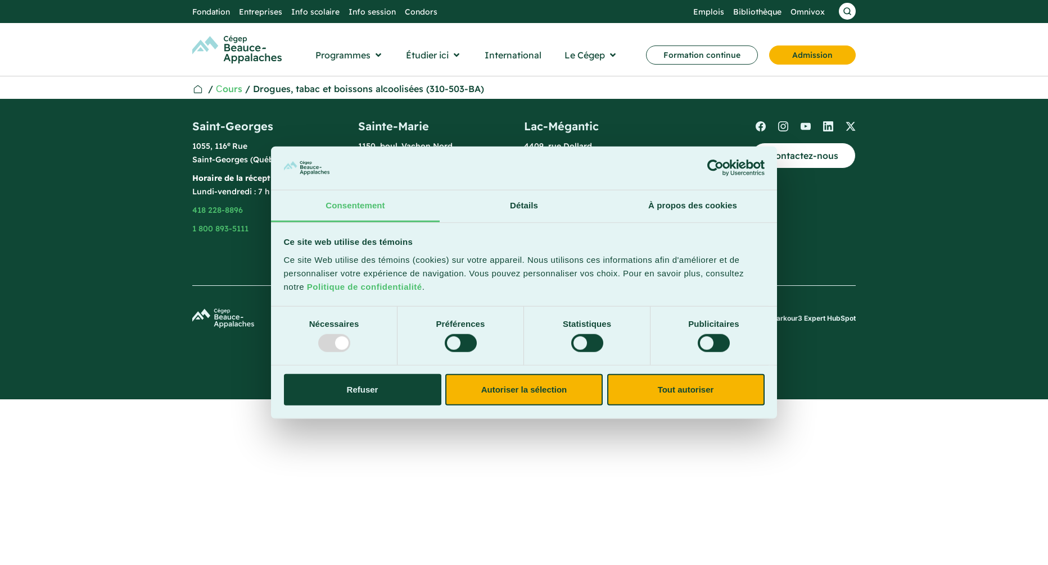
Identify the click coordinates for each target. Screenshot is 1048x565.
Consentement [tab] (355, 205)
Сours (229, 88)
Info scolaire (315, 12)
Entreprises (260, 12)
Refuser (362, 389)
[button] (349, 55)
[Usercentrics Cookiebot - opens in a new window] (715, 168)
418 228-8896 (217, 210)
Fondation (211, 12)
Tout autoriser (686, 389)
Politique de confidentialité (364, 286)
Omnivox (807, 12)
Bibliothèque (757, 12)
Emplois (708, 12)
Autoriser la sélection (524, 389)
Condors (421, 12)
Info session (372, 12)
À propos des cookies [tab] (692, 205)
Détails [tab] (524, 205)
